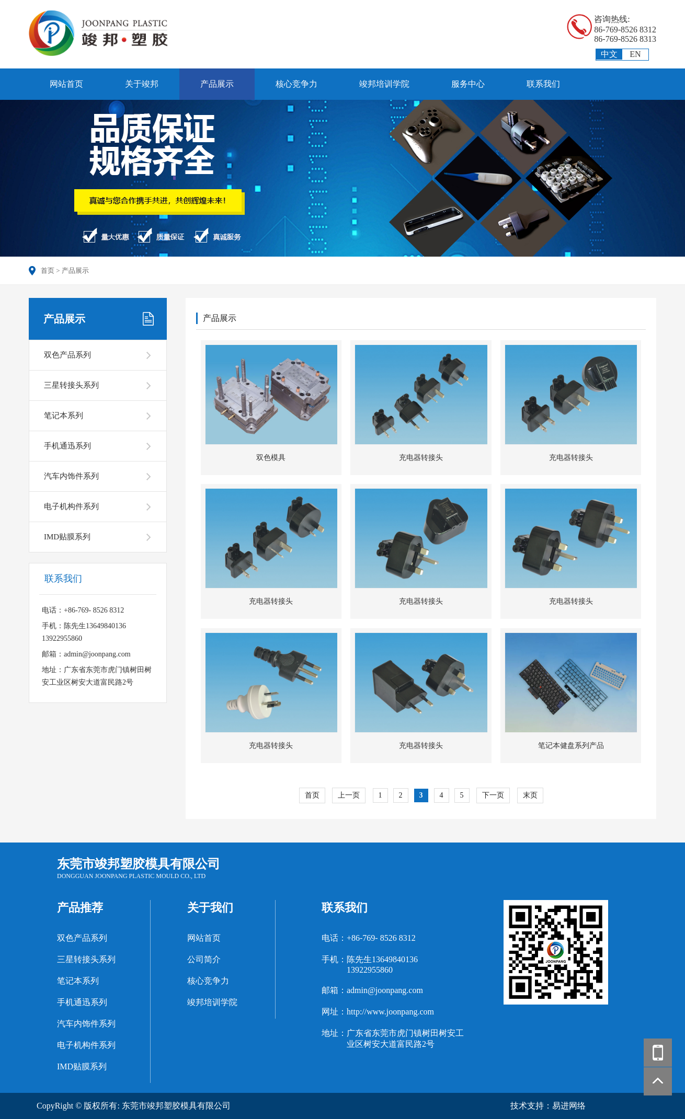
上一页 (349, 795)
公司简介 (204, 959)
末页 (530, 795)
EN (635, 54)
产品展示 (217, 83)
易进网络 (569, 1105)
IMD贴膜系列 (67, 537)
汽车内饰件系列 (71, 476)
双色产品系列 (67, 355)
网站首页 (66, 83)
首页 (47, 270)
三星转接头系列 (71, 385)
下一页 (493, 795)
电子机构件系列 (71, 506)
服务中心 (468, 83)
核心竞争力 (296, 83)
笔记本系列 (63, 415)
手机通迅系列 (67, 446)
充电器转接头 (421, 458)
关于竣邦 (141, 83)
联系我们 (543, 83)
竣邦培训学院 (384, 83)
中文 (609, 54)
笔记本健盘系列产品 (571, 745)
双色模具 (271, 458)
